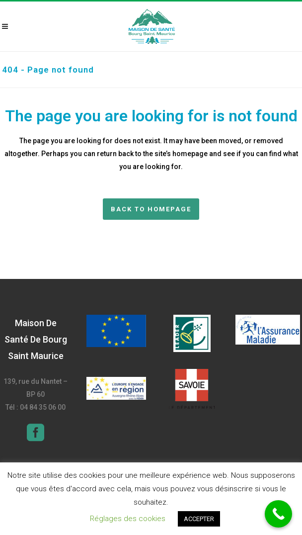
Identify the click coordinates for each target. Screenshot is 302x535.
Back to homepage (151, 209)
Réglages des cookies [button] (127, 518)
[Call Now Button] (278, 514)
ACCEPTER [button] (199, 519)
